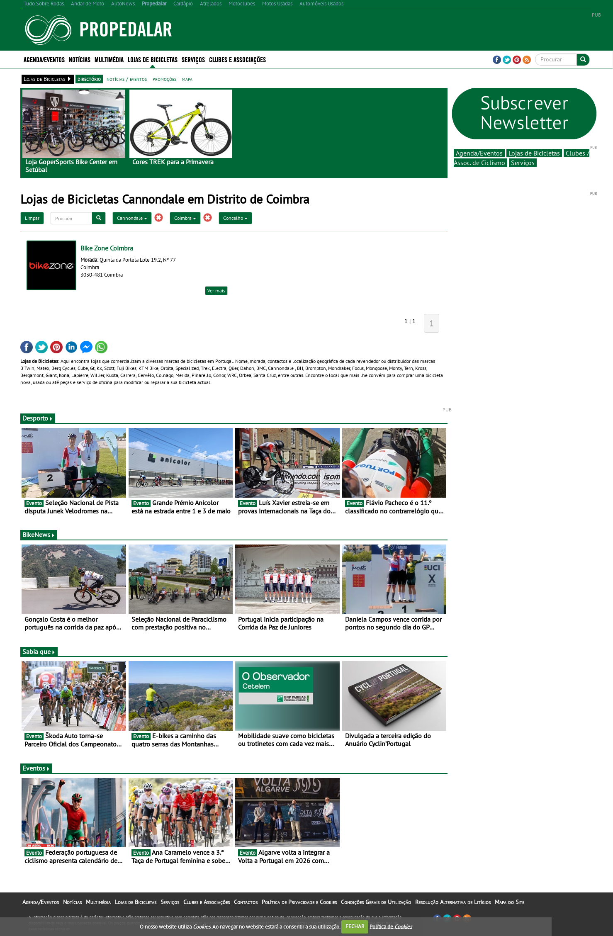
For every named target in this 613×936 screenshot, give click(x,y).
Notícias (79, 59)
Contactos (246, 902)
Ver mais (216, 290)
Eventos (36, 768)
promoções (164, 79)
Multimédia (109, 59)
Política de (391, 926)
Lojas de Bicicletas (153, 59)
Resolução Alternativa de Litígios (453, 902)
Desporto (37, 418)
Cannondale (132, 218)
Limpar (32, 218)
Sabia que (39, 651)
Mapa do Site (509, 902)
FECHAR (355, 926)
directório (89, 79)
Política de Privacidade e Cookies (299, 902)
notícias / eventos (127, 79)
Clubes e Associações (237, 59)
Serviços (193, 59)
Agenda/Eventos (44, 59)
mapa (187, 79)
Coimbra (185, 218)
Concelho (235, 218)
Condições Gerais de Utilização (376, 902)
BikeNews (38, 534)
